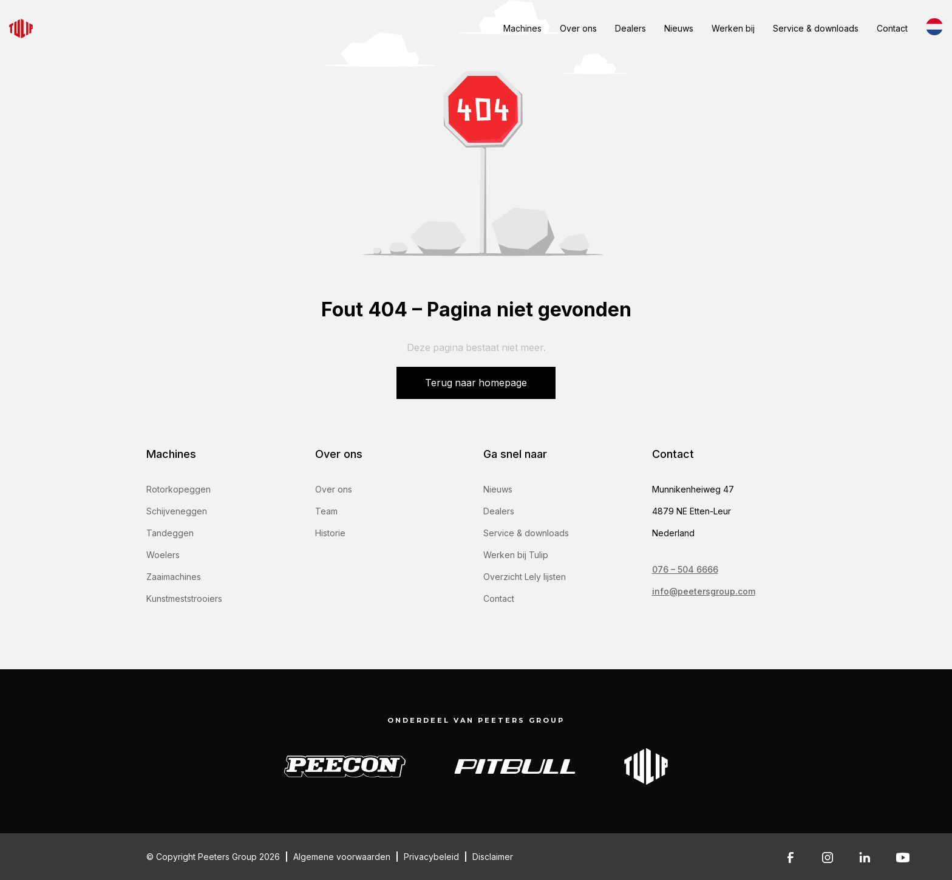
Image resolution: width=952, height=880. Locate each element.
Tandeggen (170, 533)
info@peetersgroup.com (703, 591)
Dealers (630, 28)
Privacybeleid (431, 856)
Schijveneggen (176, 511)
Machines (522, 28)
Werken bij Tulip (515, 555)
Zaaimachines (173, 576)
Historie (330, 533)
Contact (892, 28)
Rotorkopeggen (178, 489)
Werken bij (733, 28)
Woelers (163, 555)
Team (326, 511)
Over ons (578, 28)
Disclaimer (492, 856)
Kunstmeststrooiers (184, 598)
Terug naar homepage (476, 383)
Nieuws (678, 28)
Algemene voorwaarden (341, 856)
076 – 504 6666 (685, 569)
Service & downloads (815, 28)
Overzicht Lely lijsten (524, 576)
